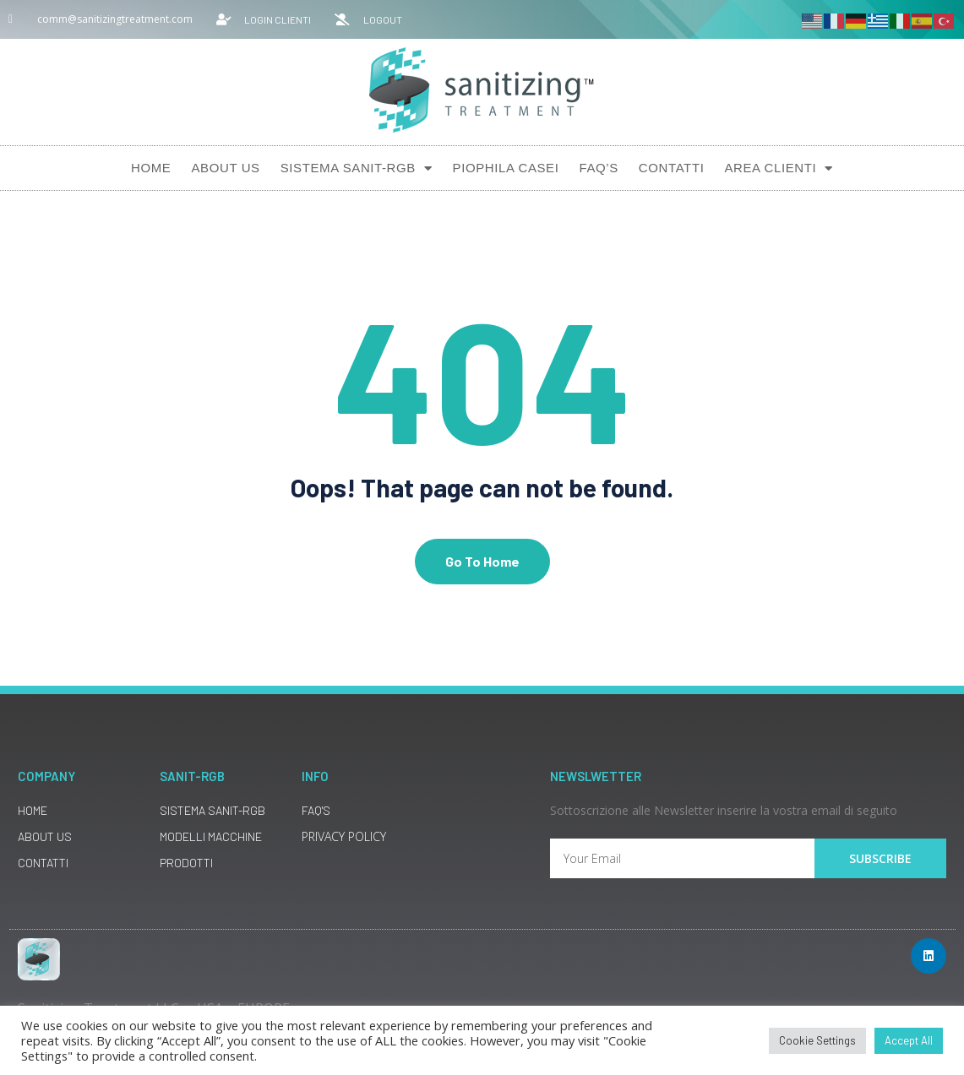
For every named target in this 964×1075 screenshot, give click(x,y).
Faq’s (598, 167)
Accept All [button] (909, 1040)
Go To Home (482, 561)
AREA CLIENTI (778, 168)
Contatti (672, 167)
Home (151, 167)
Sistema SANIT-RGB (356, 168)
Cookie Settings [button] (817, 1040)
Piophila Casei (506, 167)
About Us (225, 167)
